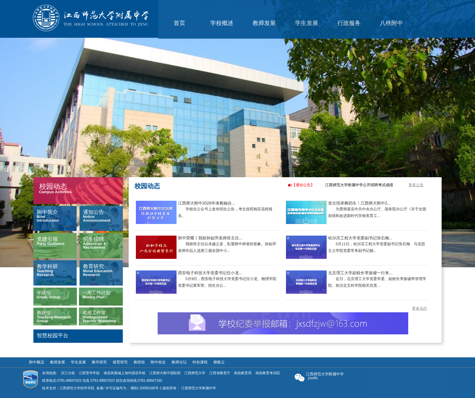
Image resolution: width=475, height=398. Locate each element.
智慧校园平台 (52, 335)
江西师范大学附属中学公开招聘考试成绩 (359, 185)
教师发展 (57, 362)
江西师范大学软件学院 (77, 388)
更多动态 (419, 308)
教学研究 (99, 362)
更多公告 (416, 185)
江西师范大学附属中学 (198, 388)
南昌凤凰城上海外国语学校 (124, 373)
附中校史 (158, 362)
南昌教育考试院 (268, 373)
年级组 (44, 292)
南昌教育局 (242, 373)
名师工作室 (94, 312)
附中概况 (36, 362)
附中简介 (47, 212)
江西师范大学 (194, 373)
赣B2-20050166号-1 (146, 388)
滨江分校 (68, 373)
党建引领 (47, 239)
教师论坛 (179, 362)
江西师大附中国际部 (165, 373)
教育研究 (93, 266)
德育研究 (120, 362)
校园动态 (53, 186)
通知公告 (93, 212)
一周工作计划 (96, 292)
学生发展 (78, 362)
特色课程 (200, 362)
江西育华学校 (89, 373)
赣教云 (219, 362)
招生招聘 (93, 239)
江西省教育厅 (219, 373)
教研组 (44, 312)
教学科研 (47, 266)
